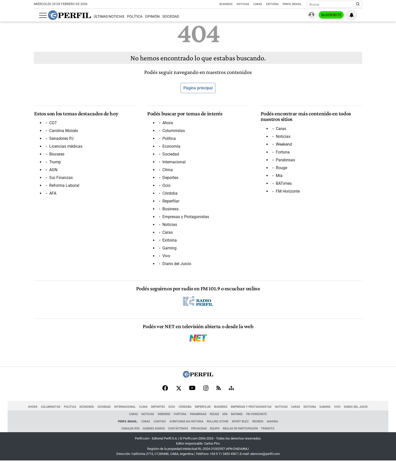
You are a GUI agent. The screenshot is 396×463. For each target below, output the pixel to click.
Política (129, 16)
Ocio (166, 186)
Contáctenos (177, 430)
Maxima (272, 423)
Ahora (167, 123)
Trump (55, 162)
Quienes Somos (153, 430)
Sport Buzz (240, 423)
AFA (52, 193)
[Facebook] (165, 390)
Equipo (215, 430)
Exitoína (272, 4)
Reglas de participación (241, 430)
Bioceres (56, 154)
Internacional (174, 162)
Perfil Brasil (292, 4)
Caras (257, 4)
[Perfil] (198, 377)
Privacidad (199, 430)
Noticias (243, 4)
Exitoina (169, 240)
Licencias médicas (65, 146)
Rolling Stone (217, 423)
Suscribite (336, 15)
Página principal (198, 88)
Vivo (166, 256)
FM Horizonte (288, 191)
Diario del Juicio (176, 264)
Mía (279, 175)
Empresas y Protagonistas (185, 217)
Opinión (147, 16)
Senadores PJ (61, 139)
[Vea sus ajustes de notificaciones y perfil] (357, 15)
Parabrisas (285, 160)
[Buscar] (332, 4)
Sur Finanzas (60, 178)
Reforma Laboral (64, 186)
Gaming (169, 248)
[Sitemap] (231, 389)
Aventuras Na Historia (186, 423)
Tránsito (269, 430)
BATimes (283, 183)
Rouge (281, 168)
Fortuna (282, 152)
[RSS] (218, 390)
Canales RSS (129, 430)
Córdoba (170, 193)
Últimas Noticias (103, 16)
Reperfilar (170, 201)
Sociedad (165, 16)
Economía (171, 146)
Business (226, 4)
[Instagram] (205, 390)
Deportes (170, 178)
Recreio (257, 423)
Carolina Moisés (63, 131)
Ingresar (311, 15)
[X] (178, 390)
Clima (167, 170)
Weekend (284, 144)
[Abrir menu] (37, 15)
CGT (53, 123)
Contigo (160, 423)
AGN (53, 170)
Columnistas (173, 131)
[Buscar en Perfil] (358, 4)
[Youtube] (192, 390)
